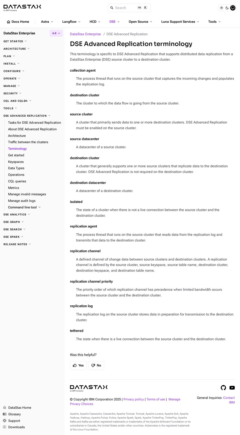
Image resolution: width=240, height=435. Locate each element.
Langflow (71, 22)
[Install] (32, 63)
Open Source (141, 22)
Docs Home (17, 22)
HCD (95, 22)
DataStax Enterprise (85, 34)
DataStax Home (17, 407)
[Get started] (32, 41)
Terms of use (155, 399)
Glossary (12, 414)
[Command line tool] (34, 207)
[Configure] (32, 71)
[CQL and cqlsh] (32, 101)
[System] (232, 8)
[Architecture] (32, 49)
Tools (214, 22)
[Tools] (32, 108)
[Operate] (32, 78)
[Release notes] (32, 244)
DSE (115, 22)
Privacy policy (133, 399)
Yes (78, 365)
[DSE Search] (32, 229)
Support (11, 421)
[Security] (32, 93)
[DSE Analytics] (32, 214)
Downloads (14, 427)
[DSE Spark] (32, 237)
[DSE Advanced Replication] (32, 116)
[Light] (221, 8)
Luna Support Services (180, 22)
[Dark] (227, 8)
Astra (47, 22)
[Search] (129, 8)
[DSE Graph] (32, 222)
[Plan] (32, 56)
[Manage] (32, 86)
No (96, 365)
